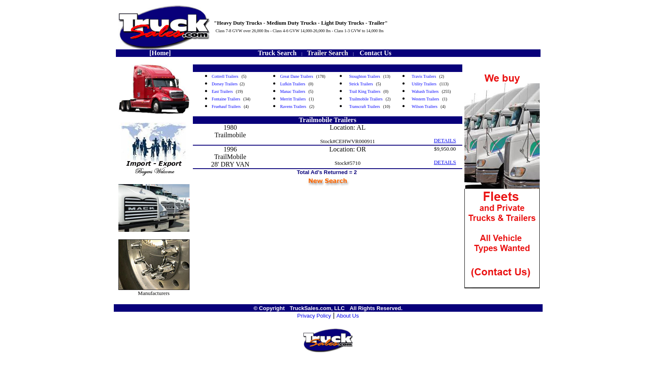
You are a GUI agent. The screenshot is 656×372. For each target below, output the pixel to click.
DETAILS (445, 140)
